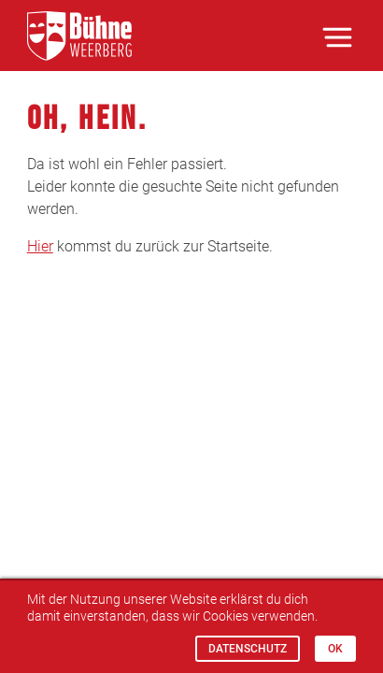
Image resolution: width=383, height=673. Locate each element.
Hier (40, 246)
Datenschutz (247, 648)
